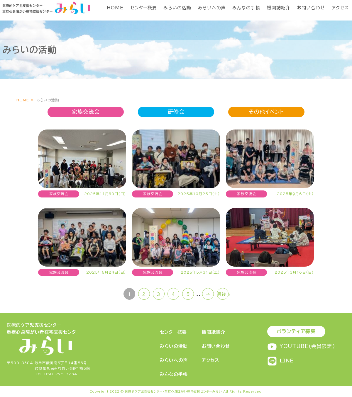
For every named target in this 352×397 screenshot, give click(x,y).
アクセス (340, 8)
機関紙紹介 (213, 332)
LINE (280, 360)
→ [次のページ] (208, 294)
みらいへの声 (212, 8)
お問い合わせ (311, 8)
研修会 (176, 111)
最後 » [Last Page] (223, 294)
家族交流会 (86, 111)
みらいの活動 (177, 8)
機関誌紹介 (278, 8)
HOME (115, 8)
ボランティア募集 (296, 331)
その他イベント (266, 111)
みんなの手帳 (246, 8)
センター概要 (143, 8)
